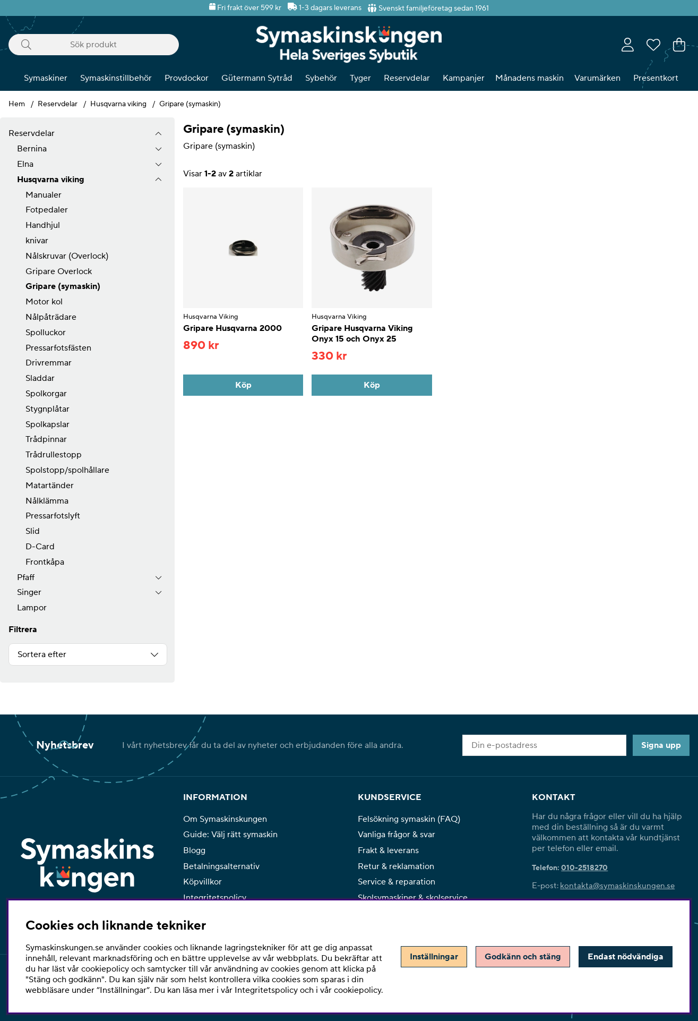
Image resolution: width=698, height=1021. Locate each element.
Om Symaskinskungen (225, 819)
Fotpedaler (46, 210)
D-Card (40, 546)
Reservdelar (407, 78)
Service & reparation (396, 882)
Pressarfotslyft (52, 516)
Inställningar (434, 956)
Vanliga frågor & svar (396, 834)
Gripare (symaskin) (190, 104)
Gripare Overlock (58, 271)
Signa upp (661, 745)
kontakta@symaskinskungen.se (617, 886)
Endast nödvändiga (625, 956)
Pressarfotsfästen (58, 348)
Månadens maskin (529, 78)
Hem (16, 104)
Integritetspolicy (214, 897)
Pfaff (26, 577)
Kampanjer (464, 78)
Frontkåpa (44, 562)
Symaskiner (45, 78)
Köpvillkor (202, 882)
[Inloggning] (627, 44)
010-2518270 (584, 868)
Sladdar (40, 378)
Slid (32, 531)
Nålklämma (46, 501)
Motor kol (44, 301)
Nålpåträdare (50, 317)
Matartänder (49, 485)
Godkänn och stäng (523, 956)
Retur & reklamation (396, 866)
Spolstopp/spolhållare (67, 470)
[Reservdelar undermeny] (158, 133)
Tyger (360, 78)
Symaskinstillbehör (116, 78)
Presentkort (655, 78)
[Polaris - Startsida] (349, 44)
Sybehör (321, 78)
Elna (25, 164)
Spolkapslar (47, 424)
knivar (36, 240)
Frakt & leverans (388, 850)
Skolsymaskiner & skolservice (413, 897)
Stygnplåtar (47, 409)
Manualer (43, 195)
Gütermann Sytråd (256, 78)
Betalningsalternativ (221, 866)
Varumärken (597, 78)
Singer (29, 592)
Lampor (32, 607)
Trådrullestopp (53, 454)
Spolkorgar (46, 393)
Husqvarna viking (118, 104)
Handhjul (42, 225)
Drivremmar (48, 363)
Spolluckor (45, 332)
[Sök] (93, 44)
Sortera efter (42, 654)
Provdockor (187, 78)
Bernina (32, 148)
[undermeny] (158, 149)
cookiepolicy (357, 990)
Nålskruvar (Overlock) (66, 256)
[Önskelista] (653, 44)
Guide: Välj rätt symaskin (230, 834)
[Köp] (243, 385)
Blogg (194, 850)
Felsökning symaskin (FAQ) (409, 819)
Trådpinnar (46, 439)
